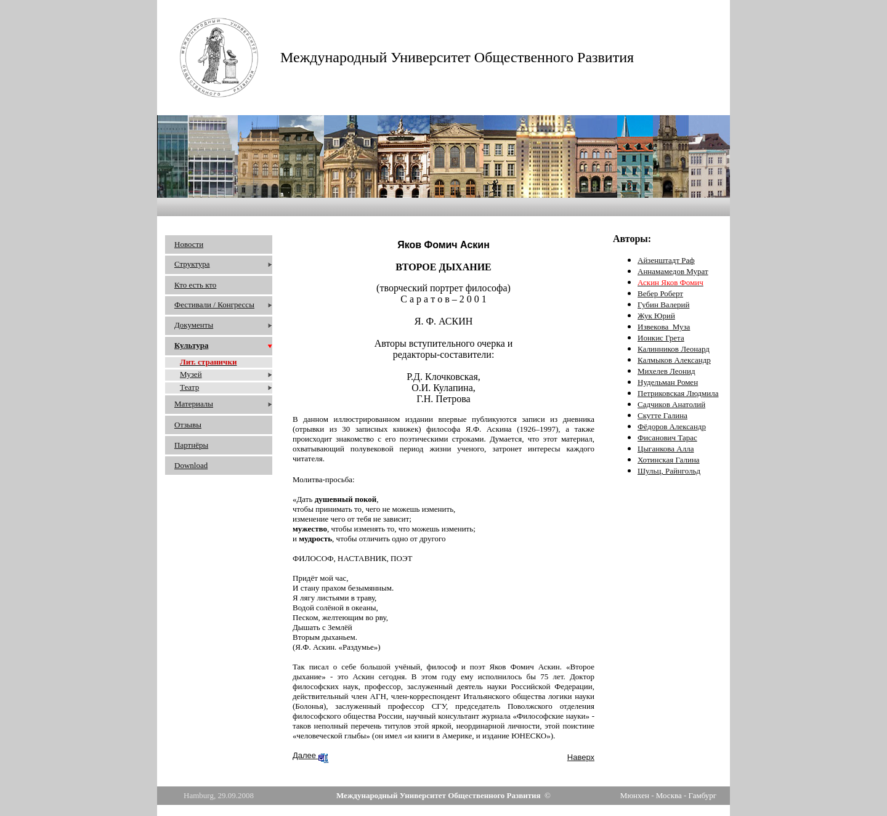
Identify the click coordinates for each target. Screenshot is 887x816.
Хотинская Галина (669, 459)
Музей (191, 374)
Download (191, 465)
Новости (188, 244)
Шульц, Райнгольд (669, 470)
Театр (189, 387)
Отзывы (187, 424)
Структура (192, 264)
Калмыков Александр (674, 360)
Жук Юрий (656, 315)
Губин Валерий (663, 304)
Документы (193, 324)
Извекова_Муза (664, 326)
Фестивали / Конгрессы (214, 304)
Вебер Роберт (660, 293)
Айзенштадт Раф (666, 260)
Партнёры (191, 445)
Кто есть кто (195, 284)
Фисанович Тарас (667, 437)
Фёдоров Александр (672, 426)
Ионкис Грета (661, 337)
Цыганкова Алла (666, 448)
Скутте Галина (662, 415)
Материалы (193, 403)
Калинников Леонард (674, 348)
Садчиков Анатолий (671, 404)
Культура (191, 345)
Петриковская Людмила (678, 393)
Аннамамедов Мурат (673, 271)
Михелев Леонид (666, 371)
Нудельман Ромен (668, 382)
